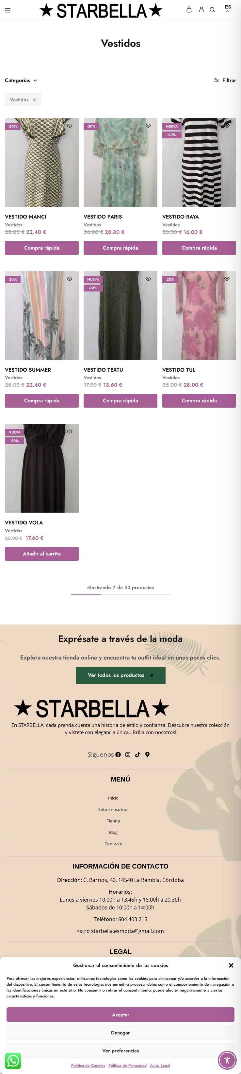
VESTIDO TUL (178, 370)
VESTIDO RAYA (180, 216)
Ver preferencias (120, 1050)
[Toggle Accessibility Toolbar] (227, 1060)
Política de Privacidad (127, 1065)
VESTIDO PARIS (103, 216)
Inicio (113, 798)
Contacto (113, 844)
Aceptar (120, 1014)
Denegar (120, 1032)
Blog (113, 832)
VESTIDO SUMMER (28, 370)
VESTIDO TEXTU (103, 370)
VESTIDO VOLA (24, 522)
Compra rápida (41, 248)
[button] (231, 965)
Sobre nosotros (113, 809)
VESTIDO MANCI (25, 216)
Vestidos (23, 99)
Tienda (113, 821)
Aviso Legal (160, 1065)
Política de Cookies (88, 1065)
